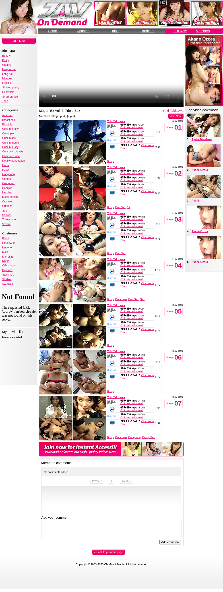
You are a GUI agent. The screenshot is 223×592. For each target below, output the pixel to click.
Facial (5, 165)
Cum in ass (9, 138)
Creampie (8, 133)
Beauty (6, 55)
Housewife (8, 242)
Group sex (8, 183)
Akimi (195, 200)
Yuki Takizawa (173, 110)
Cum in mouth (10, 142)
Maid (5, 252)
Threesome (9, 219)
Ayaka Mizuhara (202, 139)
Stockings (8, 274)
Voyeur (6, 224)
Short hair (8, 92)
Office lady (8, 265)
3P (128, 207)
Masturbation (10, 196)
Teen (5, 101)
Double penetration (13, 160)
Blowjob (7, 124)
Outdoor (7, 206)
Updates (83, 31)
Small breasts (10, 96)
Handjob (7, 188)
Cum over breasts (12, 151)
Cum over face (11, 156)
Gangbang (8, 174)
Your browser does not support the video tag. (111, 71)
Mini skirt (7, 256)
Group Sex (148, 437)
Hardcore (148, 31)
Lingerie (7, 247)
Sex (4, 210)
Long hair (7, 74)
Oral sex (7, 201)
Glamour (7, 178)
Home (52, 31)
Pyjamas (7, 270)
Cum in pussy (10, 147)
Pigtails (6, 82)
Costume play (10, 128)
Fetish (6, 169)
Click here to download (131, 127)
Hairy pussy (9, 69)
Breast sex (8, 120)
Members (203, 31)
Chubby (6, 64)
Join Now (180, 31)
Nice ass (7, 78)
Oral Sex (120, 207)
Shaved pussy (10, 87)
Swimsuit (7, 283)
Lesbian (7, 192)
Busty (5, 60)
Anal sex (7, 115)
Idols (115, 31)
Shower (6, 215)
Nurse (5, 261)
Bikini (5, 238)
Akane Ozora (200, 170)
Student (6, 279)
